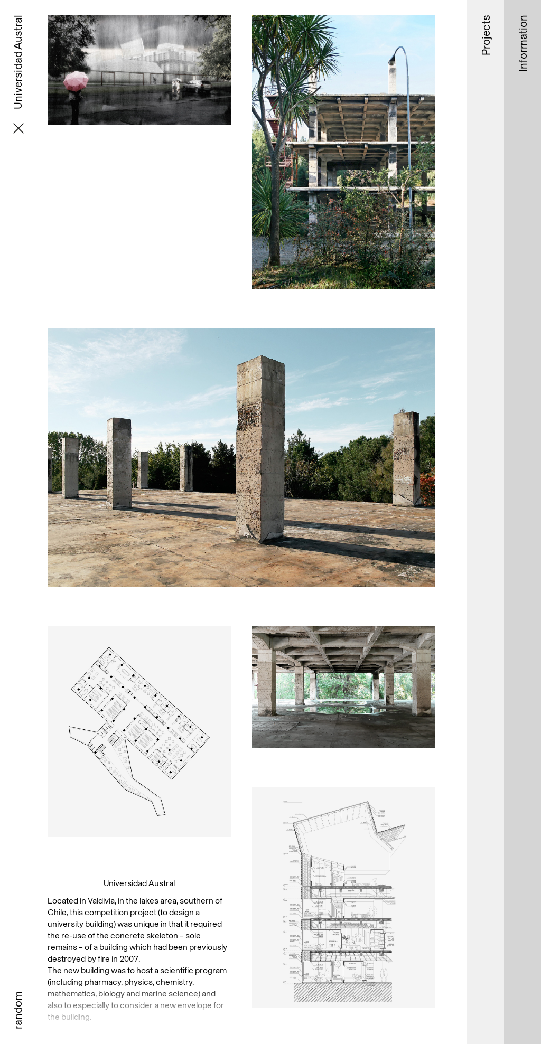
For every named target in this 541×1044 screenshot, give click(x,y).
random (17, 1010)
